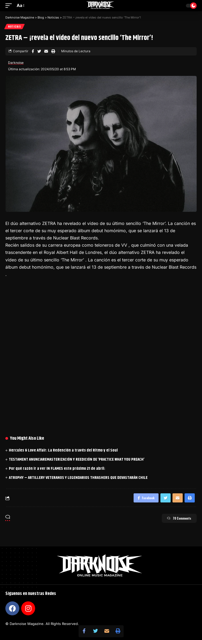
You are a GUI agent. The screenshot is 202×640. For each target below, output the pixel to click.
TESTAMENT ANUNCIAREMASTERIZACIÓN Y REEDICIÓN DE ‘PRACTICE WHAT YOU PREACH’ (76, 459)
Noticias (14, 26)
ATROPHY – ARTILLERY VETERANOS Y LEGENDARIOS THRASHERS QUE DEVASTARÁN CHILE (78, 478)
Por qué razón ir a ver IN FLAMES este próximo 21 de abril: (57, 468)
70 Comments (179, 518)
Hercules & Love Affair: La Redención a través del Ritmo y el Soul (63, 450)
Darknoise (16, 63)
